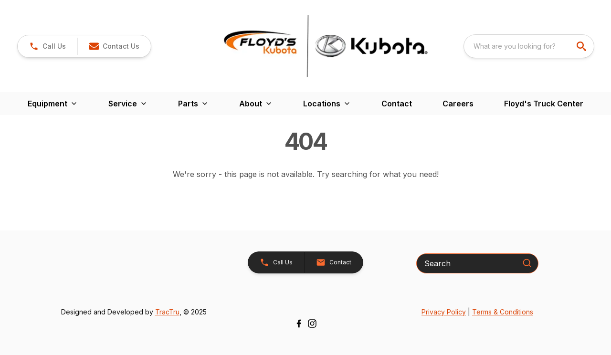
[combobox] (529, 46)
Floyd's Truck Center (543, 103)
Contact (396, 103)
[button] (114, 46)
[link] (47, 46)
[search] (582, 46)
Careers (458, 103)
